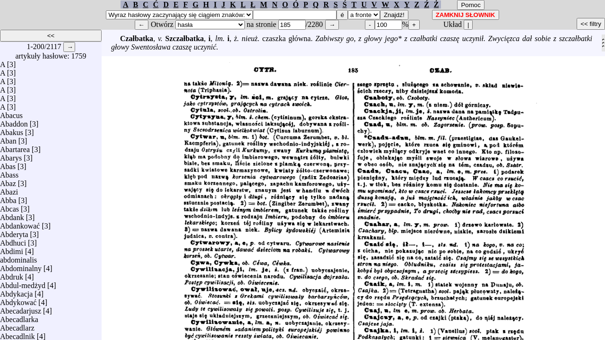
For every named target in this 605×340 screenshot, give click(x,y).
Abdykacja (16, 292)
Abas (8, 164)
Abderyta (14, 232)
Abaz (8, 181)
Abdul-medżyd (22, 283)
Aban (8, 139)
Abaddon (14, 122)
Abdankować (20, 224)
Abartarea (15, 147)
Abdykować (18, 300)
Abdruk (11, 275)
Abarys (11, 156)
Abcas (9, 207)
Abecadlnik (17, 334)
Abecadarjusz (20, 309)
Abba (8, 198)
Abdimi (11, 249)
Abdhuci (13, 241)
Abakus (11, 130)
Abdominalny (21, 266)
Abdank (12, 215)
